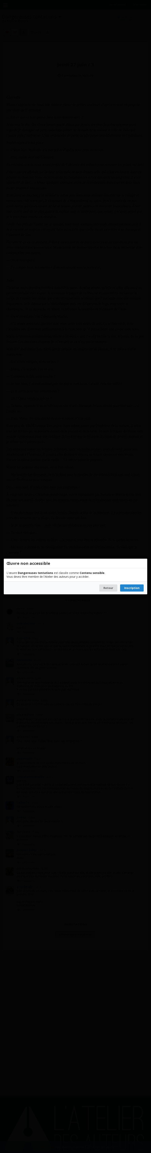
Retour (108, 588)
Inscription (132, 588)
